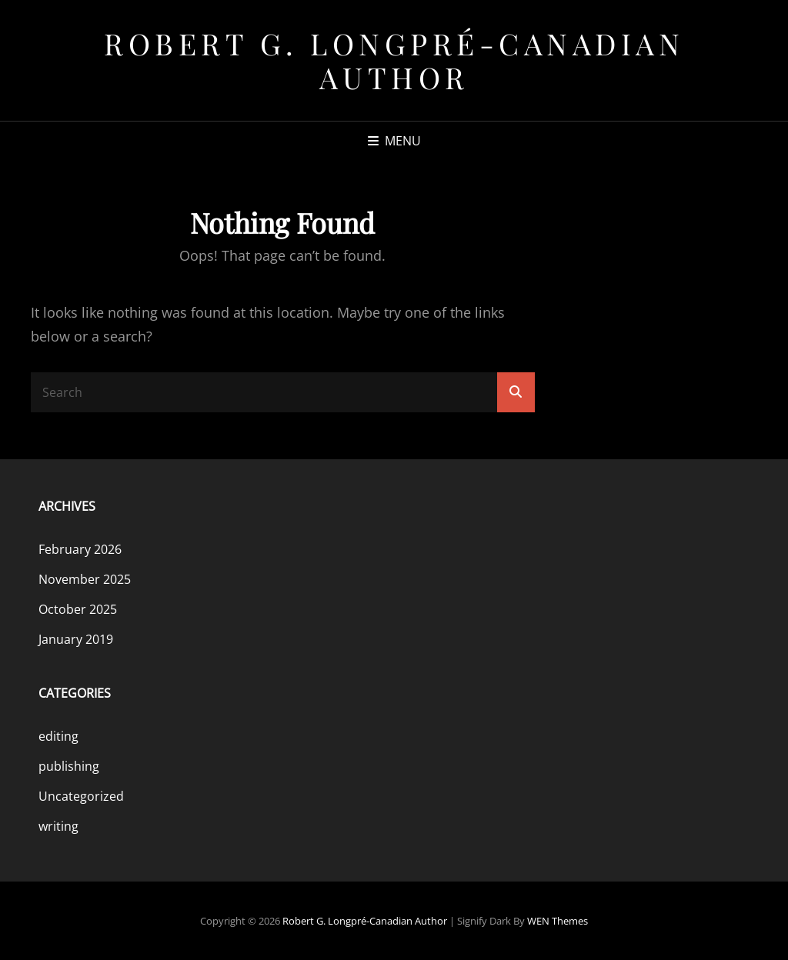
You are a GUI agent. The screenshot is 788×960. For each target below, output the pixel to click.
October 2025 (77, 609)
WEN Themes (557, 921)
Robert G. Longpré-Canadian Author (394, 60)
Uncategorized (81, 796)
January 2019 (75, 639)
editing (58, 736)
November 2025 (84, 579)
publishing (68, 766)
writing (58, 826)
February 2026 (80, 549)
